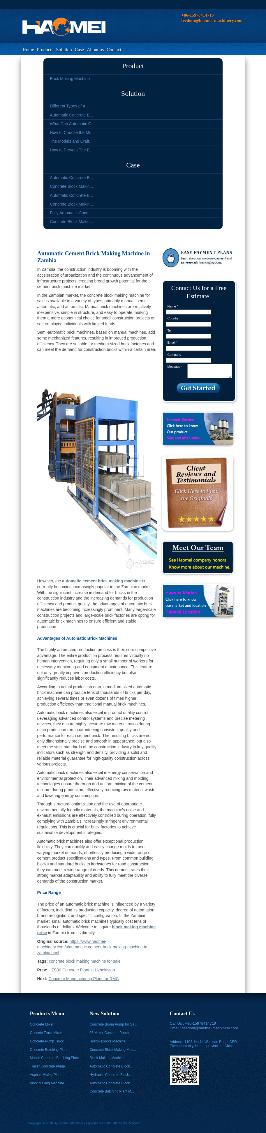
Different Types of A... (69, 106)
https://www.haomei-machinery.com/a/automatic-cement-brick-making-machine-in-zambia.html (93, 947)
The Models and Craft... (71, 141)
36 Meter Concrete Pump (109, 1033)
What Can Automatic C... (72, 123)
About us (95, 49)
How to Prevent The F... (71, 150)
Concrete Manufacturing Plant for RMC (83, 978)
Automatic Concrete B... (71, 115)
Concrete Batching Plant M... (112, 1091)
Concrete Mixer (42, 1024)
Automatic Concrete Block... (111, 1066)
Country (173, 318)
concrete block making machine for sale (85, 961)
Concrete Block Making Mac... (113, 1050)
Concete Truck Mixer (46, 1033)
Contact (114, 49)
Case (79, 49)
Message (175, 366)
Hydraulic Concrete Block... (111, 1075)
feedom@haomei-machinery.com (210, 1028)
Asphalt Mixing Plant (46, 1075)
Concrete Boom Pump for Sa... (113, 1024)
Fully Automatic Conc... (70, 213)
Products (45, 49)
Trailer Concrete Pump (47, 1066)
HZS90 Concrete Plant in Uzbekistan (81, 970)
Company (174, 354)
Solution (64, 49)
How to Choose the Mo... (72, 132)
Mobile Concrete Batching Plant (54, 1058)
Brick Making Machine (70, 78)
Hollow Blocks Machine (108, 1041)
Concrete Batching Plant (49, 1050)
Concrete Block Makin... (71, 186)
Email (173, 342)
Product (133, 66)
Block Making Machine (107, 1058)
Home (28, 49)
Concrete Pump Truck (47, 1041)
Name (173, 306)
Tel (170, 330)
